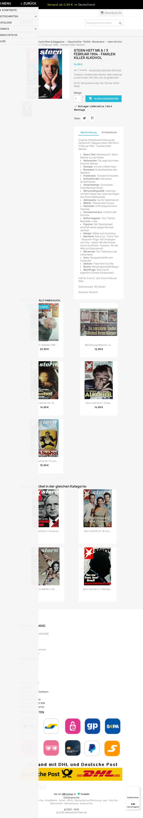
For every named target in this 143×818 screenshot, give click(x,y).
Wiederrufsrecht (28, 678)
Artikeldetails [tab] (109, 132)
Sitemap (23, 645)
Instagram (43, 786)
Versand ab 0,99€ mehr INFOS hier (105, 70)
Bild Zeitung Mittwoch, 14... (98, 345)
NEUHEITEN (25, 629)
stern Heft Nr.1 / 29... (45, 589)
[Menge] (77, 98)
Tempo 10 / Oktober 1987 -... (44, 345)
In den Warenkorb (103, 99)
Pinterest (92, 118)
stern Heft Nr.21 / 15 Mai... (99, 403)
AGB (21, 670)
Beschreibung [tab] (89, 132)
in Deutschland (85, 4)
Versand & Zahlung (29, 682)
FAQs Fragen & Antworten (32, 649)
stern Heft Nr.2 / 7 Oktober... (97, 589)
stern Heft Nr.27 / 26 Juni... (97, 531)
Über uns (24, 666)
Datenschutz (26, 674)
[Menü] (138, 788)
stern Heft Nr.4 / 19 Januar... (45, 531)
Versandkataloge (28, 641)
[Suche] (104, 23)
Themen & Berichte (29, 653)
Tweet (84, 118)
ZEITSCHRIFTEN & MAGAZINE (34, 633)
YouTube (29, 786)
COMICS (23, 637)
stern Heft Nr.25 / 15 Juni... (44, 461)
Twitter (23, 786)
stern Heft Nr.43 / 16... (44, 403)
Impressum (25, 662)
